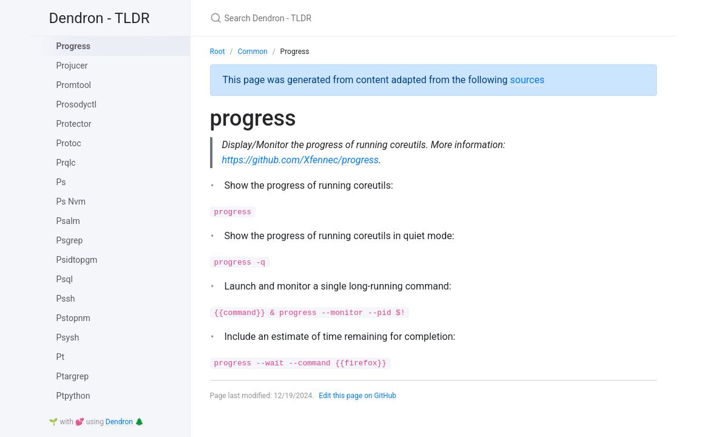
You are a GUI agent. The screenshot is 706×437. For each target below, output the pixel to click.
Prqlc (66, 163)
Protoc (68, 143)
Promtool (74, 85)
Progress (73, 46)
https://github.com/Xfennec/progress (300, 160)
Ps (61, 182)
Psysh (68, 337)
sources (527, 80)
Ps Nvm (71, 201)
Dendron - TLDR (99, 18)
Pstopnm (73, 318)
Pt (60, 357)
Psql (64, 279)
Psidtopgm (77, 260)
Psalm (68, 221)
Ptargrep (72, 376)
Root (217, 51)
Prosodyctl (76, 104)
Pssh (65, 298)
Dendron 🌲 (125, 422)
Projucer (72, 65)
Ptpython (73, 396)
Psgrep (69, 240)
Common (252, 51)
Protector (74, 124)
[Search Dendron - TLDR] (353, 18)
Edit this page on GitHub (358, 395)
